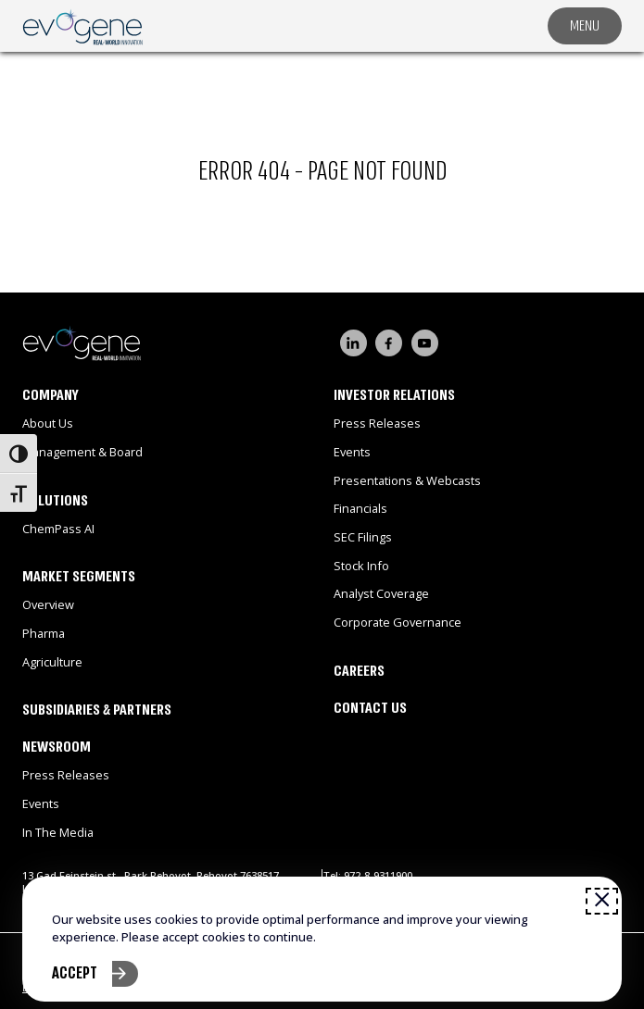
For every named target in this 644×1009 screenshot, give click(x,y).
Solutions (55, 500)
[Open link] (82, 25)
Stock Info (361, 565)
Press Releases (65, 774)
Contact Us (370, 707)
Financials (360, 508)
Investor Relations (394, 394)
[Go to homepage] (172, 342)
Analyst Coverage (381, 593)
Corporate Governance (397, 622)
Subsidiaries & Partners (96, 709)
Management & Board (82, 451)
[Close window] (601, 900)
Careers (359, 670)
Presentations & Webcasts (407, 480)
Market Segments (78, 576)
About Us (47, 423)
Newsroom (56, 746)
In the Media (58, 832)
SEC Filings (363, 537)
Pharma (43, 633)
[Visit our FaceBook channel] (388, 343)
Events (40, 803)
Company (50, 394)
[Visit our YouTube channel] (424, 343)
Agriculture (52, 662)
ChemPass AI (58, 528)
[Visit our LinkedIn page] (353, 343)
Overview (48, 604)
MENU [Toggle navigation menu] (585, 25)
